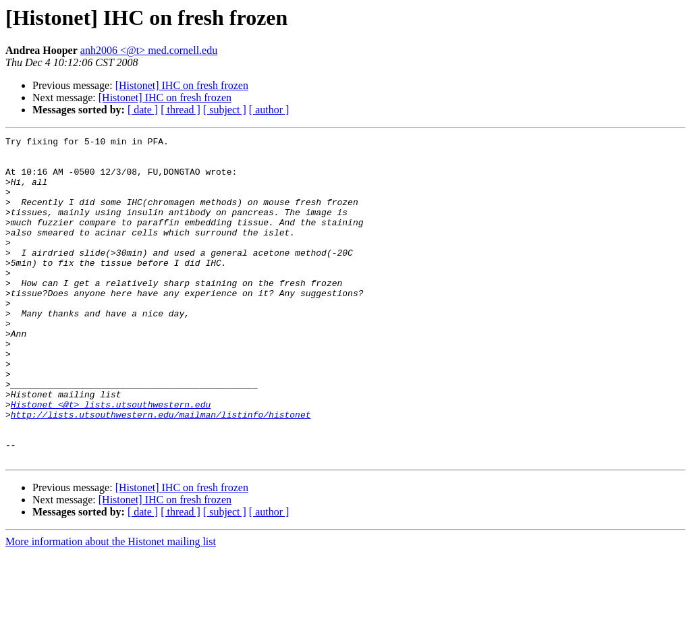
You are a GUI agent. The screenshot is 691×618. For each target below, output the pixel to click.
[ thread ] (180, 109)
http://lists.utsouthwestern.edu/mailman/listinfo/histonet (161, 471)
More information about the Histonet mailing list (110, 606)
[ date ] (143, 109)
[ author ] (269, 109)
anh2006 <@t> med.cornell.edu (148, 50)
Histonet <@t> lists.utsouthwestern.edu (111, 459)
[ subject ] (224, 109)
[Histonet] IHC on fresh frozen (181, 85)
